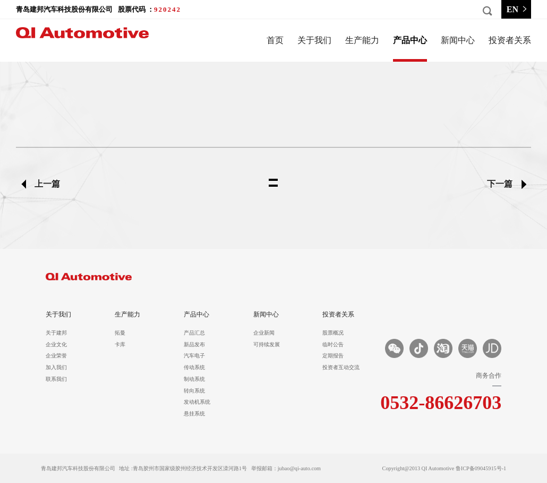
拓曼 (120, 333)
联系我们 (56, 379)
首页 (275, 40)
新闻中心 (458, 40)
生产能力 (362, 40)
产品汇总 (194, 333)
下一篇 (499, 183)
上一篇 (47, 183)
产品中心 (410, 40)
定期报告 (333, 356)
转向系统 (194, 391)
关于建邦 (56, 333)
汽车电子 (194, 356)
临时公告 (333, 344)
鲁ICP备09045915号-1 (481, 468)
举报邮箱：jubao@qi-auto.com (286, 468)
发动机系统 (197, 402)
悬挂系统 (194, 414)
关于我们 (314, 40)
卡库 (120, 344)
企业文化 (56, 344)
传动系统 (194, 367)
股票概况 (333, 333)
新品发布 (194, 344)
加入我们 (56, 367)
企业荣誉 (56, 356)
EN (517, 9)
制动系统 (194, 379)
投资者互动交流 (339, 367)
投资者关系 (510, 40)
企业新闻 (264, 333)
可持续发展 (266, 344)
